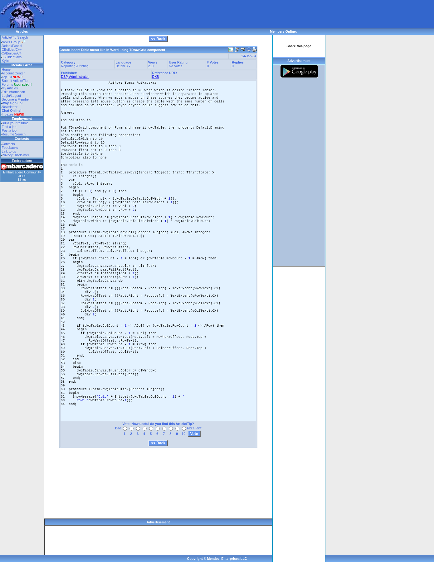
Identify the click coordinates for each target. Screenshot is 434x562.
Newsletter (9, 107)
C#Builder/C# (12, 53)
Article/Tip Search (15, 37)
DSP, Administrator (75, 76)
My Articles (10, 88)
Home (6, 69)
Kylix (5, 61)
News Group (13, 42)
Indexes (7, 114)
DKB (155, 76)
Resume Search (14, 134)
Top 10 (7, 77)
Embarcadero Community (22, 172)
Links (22, 180)
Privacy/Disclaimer (15, 155)
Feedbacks (10, 147)
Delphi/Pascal (12, 46)
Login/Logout (11, 95)
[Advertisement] (157, 14)
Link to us (9, 151)
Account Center (13, 73)
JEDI (22, 176)
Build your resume (15, 123)
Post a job (9, 130)
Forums (17, 84)
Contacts (8, 144)
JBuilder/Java (12, 57)
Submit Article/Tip (15, 81)
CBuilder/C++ (12, 49)
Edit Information (13, 92)
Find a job (9, 127)
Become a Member (16, 99)
